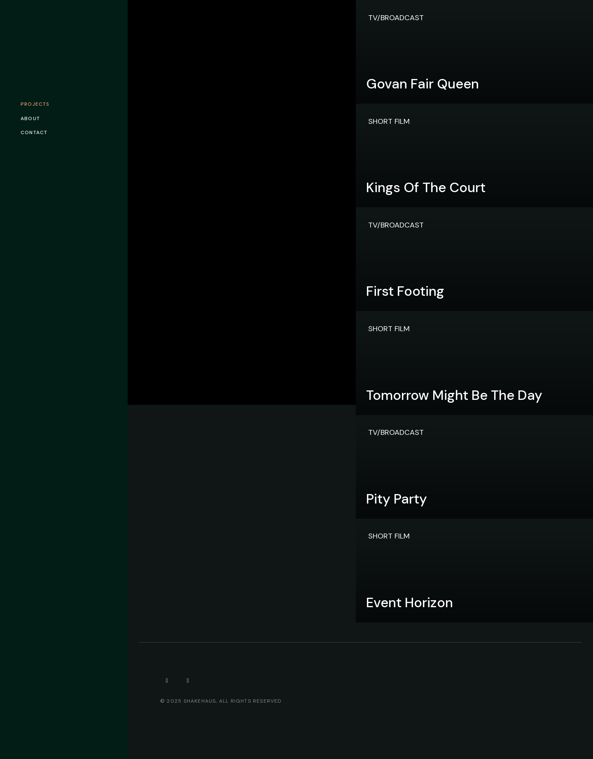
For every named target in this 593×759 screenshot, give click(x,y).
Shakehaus (200, 701)
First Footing (405, 291)
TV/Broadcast (396, 18)
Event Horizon (409, 602)
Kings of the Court (426, 187)
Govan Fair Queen (422, 84)
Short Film (389, 121)
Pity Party (396, 499)
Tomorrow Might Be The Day (454, 395)
